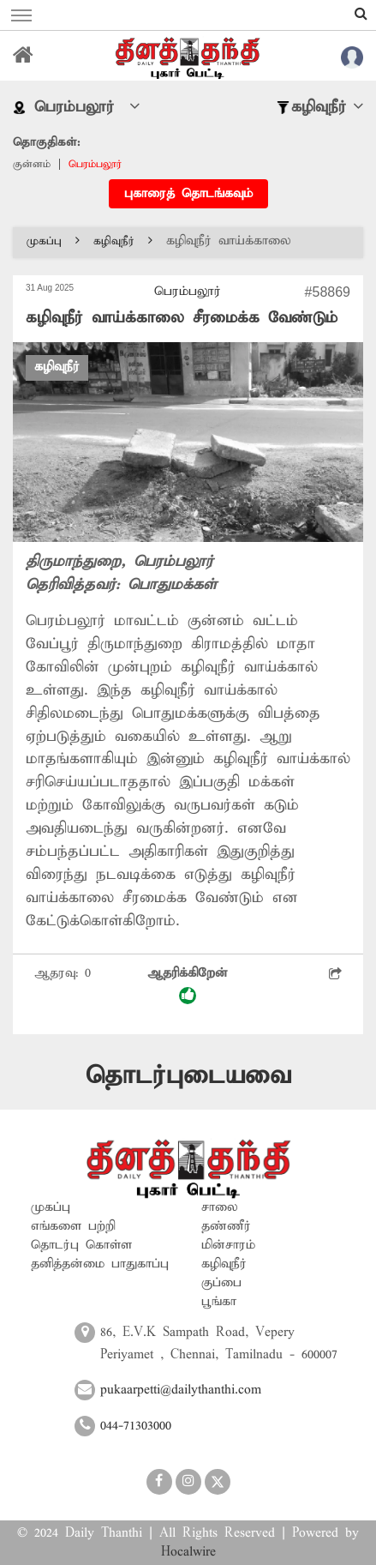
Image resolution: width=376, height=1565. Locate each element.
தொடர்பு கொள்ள (81, 1245)
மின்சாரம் (228, 1245)
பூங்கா (218, 1302)
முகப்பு (53, 241)
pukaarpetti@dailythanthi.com (180, 1390)
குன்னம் (32, 164)
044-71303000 (135, 1426)
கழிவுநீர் (122, 241)
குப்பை (221, 1283)
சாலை (219, 1207)
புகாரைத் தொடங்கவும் (188, 194)
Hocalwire (188, 1552)
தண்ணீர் (226, 1226)
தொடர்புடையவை (188, 1076)
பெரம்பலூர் (95, 164)
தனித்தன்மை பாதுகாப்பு (100, 1264)
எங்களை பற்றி (73, 1226)
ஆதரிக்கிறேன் (187, 985)
